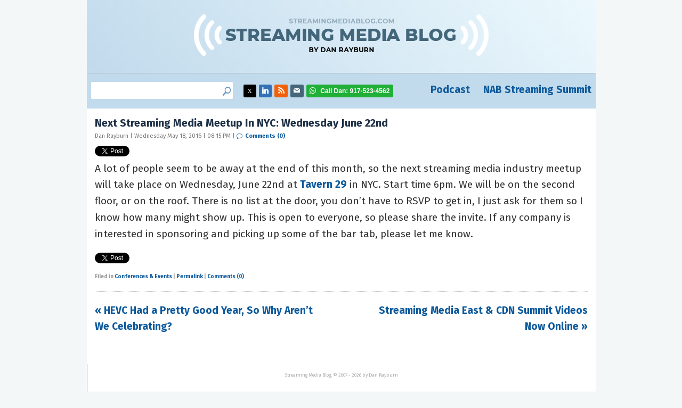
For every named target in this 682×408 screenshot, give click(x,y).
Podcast (450, 90)
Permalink (189, 276)
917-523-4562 (354, 91)
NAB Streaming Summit (537, 90)
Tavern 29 (323, 184)
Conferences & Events (143, 276)
